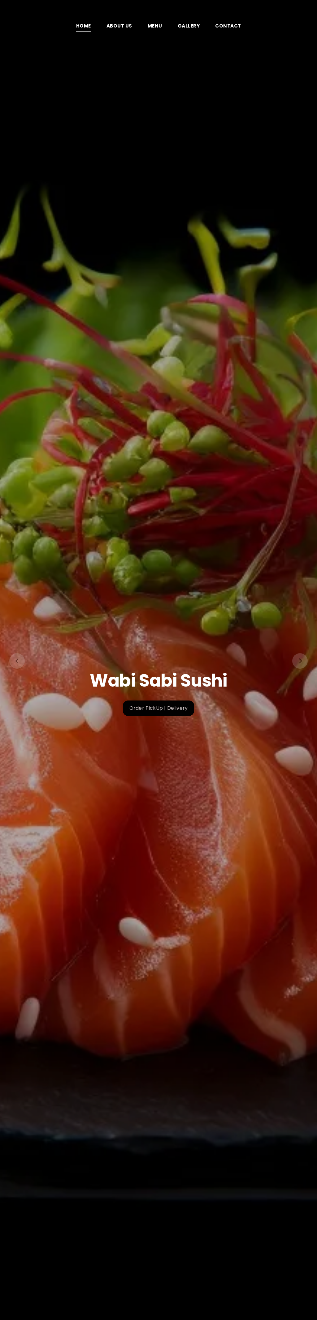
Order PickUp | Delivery (158, 708)
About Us (119, 26)
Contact (228, 26)
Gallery (189, 26)
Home (83, 26)
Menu (155, 26)
